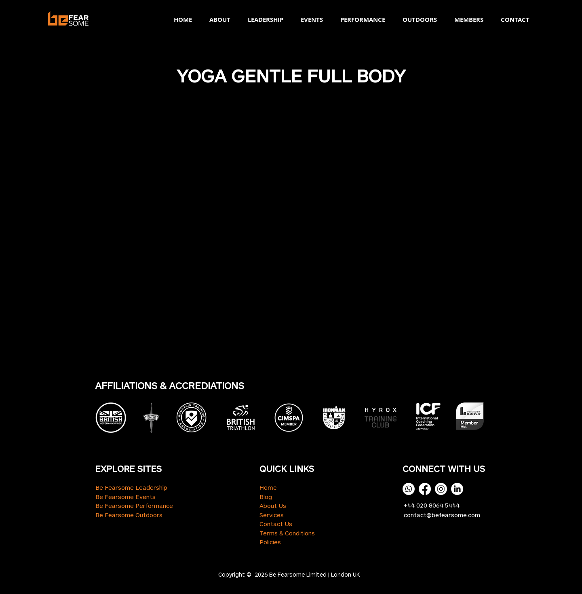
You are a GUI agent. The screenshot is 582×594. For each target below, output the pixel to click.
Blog (265, 496)
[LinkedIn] (457, 489)
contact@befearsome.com (442, 514)
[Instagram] (441, 489)
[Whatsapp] (409, 489)
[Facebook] (425, 489)
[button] (217, 20)
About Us (272, 505)
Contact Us (275, 523)
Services (271, 514)
